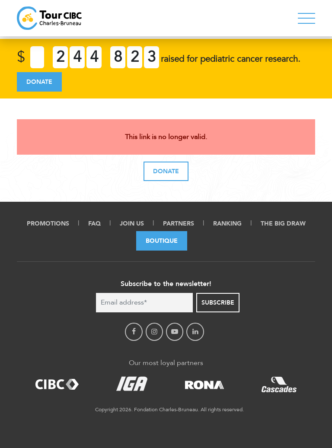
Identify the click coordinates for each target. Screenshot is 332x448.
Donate (39, 82)
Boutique (162, 241)
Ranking (227, 223)
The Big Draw (283, 223)
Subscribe (217, 303)
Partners (178, 223)
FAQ (94, 223)
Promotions (48, 223)
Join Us (132, 223)
